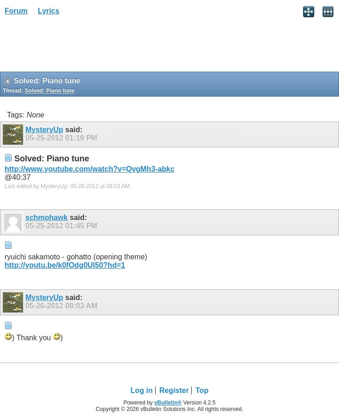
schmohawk (46, 217)
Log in (142, 390)
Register (174, 390)
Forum (16, 11)
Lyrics (49, 11)
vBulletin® (168, 402)
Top (201, 390)
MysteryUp (44, 130)
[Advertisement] (74, 47)
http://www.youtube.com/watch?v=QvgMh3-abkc (90, 169)
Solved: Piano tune (49, 90)
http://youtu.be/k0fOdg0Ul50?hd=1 (65, 265)
